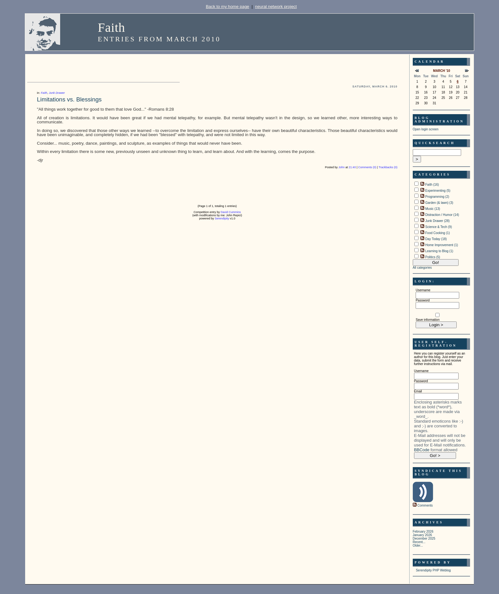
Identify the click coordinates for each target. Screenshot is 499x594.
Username (423, 290)
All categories (422, 267)
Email (418, 391)
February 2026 (423, 531)
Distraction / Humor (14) (442, 215)
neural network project (276, 6)
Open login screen (426, 129)
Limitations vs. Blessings (69, 99)
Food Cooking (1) (437, 233)
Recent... (419, 542)
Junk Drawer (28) (437, 221)
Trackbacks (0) (388, 167)
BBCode (421, 449)
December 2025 (424, 538)
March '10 (441, 71)
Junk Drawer (57, 92)
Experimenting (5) (437, 190)
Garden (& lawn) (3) (439, 202)
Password (423, 300)
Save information (427, 319)
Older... (418, 545)
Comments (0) (367, 167)
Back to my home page (227, 6)
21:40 (352, 167)
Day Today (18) (436, 239)
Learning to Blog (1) (439, 251)
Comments (424, 505)
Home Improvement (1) (441, 245)
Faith (111, 27)
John (342, 167)
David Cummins (231, 212)
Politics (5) (432, 257)
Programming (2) (437, 196)
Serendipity (222, 218)
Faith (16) (432, 184)
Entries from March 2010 (159, 39)
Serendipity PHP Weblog (433, 570)
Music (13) (432, 209)
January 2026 (422, 535)
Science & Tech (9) (438, 227)
